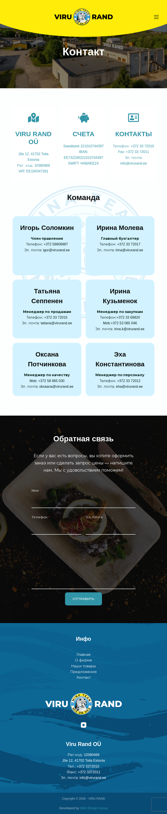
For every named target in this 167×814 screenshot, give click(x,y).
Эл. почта (95, 517)
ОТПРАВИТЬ (83, 599)
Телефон (41, 517)
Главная (84, 654)
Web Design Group (94, 808)
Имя (36, 490)
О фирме (83, 660)
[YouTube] (83, 725)
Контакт (84, 677)
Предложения (83, 672)
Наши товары (83, 666)
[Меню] (156, 17)
